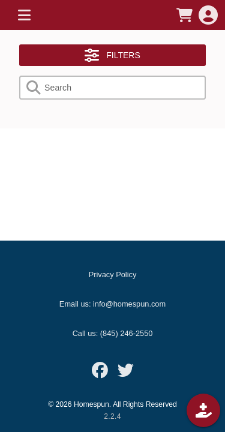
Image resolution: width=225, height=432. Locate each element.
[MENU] (24, 15)
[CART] (184, 15)
